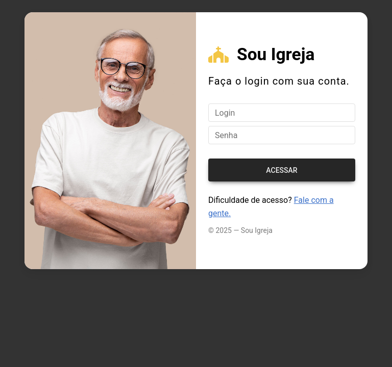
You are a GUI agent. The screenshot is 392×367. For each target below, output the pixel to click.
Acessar (281, 170)
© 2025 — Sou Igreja (240, 230)
